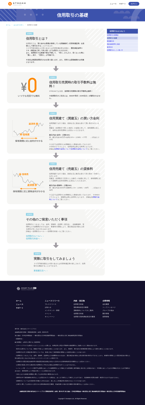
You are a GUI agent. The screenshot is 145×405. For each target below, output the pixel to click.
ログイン (134, 4)
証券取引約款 (79, 304)
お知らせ (48, 307)
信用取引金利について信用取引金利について (70, 149)
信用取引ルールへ (34, 236)
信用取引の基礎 (32, 25)
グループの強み (108, 310)
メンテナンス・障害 (52, 310)
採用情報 (106, 317)
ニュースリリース (52, 301)
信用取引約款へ (33, 238)
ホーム (8, 25)
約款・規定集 (79, 301)
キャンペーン (50, 317)
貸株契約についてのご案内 (83, 310)
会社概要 (106, 304)
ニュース (113, 4)
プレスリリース (50, 304)
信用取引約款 (79, 313)
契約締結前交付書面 (81, 307)
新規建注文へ (40, 270)
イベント (48, 313)
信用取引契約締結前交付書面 (84, 317)
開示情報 (106, 313)
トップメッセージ (109, 307)
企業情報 (106, 301)
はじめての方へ (19, 25)
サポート (122, 4)
